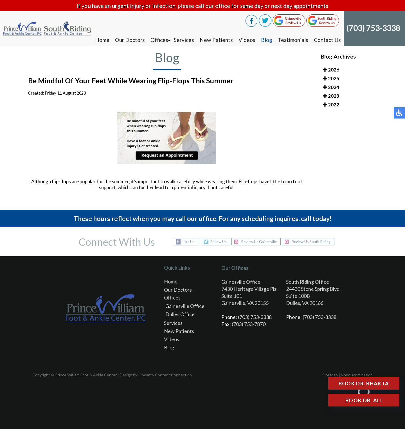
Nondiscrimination (357, 374)
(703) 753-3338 (373, 28)
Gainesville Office (184, 306)
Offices (159, 40)
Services (184, 40)
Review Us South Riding (314, 241)
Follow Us (214, 241)
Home (102, 40)
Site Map (330, 374)
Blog (266, 40)
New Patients (216, 40)
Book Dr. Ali (363, 400)
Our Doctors (130, 40)
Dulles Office (180, 314)
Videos (246, 40)
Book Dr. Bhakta (363, 383)
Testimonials (293, 40)
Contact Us (327, 40)
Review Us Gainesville (258, 241)
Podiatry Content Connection (165, 374)
